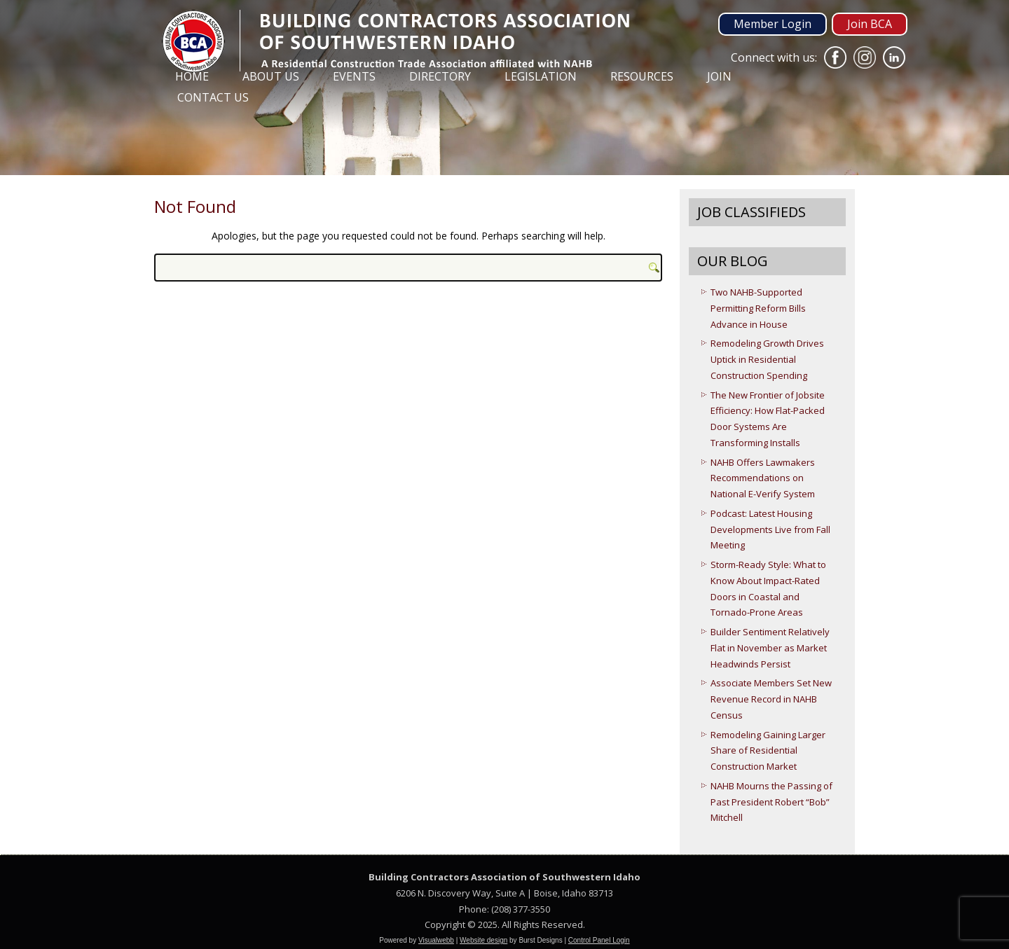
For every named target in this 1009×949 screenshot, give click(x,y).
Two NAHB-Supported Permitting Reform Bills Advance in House (758, 308)
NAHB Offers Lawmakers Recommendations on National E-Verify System (763, 478)
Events (354, 76)
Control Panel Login (599, 940)
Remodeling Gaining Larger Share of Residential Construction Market (768, 750)
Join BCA (869, 24)
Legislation (540, 76)
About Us (270, 76)
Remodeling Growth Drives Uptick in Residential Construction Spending (767, 359)
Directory (440, 76)
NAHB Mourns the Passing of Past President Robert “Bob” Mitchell (771, 802)
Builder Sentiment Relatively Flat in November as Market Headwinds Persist (770, 647)
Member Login (772, 24)
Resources (641, 76)
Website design (483, 940)
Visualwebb (436, 940)
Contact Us (213, 97)
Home (192, 76)
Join (719, 76)
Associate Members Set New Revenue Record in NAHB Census (771, 699)
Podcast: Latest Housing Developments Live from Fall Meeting (770, 529)
